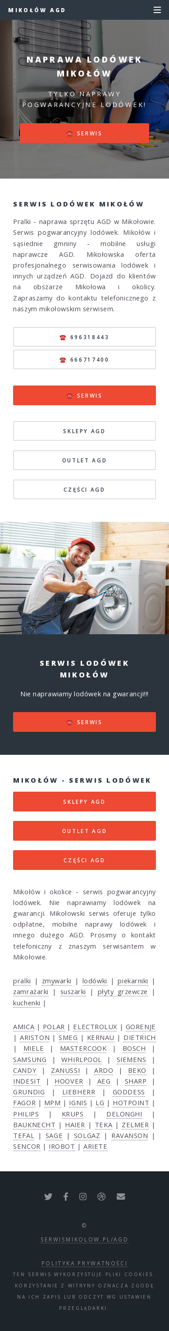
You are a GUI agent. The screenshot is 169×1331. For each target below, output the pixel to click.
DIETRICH (139, 1037)
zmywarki (57, 980)
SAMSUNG (29, 1059)
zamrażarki (31, 991)
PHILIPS (26, 1113)
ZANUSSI (65, 1070)
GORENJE (141, 1026)
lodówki (94, 980)
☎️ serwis (84, 133)
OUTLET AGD (84, 460)
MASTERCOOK (83, 1048)
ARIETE (95, 1146)
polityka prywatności (84, 1263)
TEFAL (23, 1135)
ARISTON (35, 1037)
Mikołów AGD (37, 9)
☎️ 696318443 (84, 337)
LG (100, 1102)
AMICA (23, 1026)
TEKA (103, 1124)
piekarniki (133, 980)
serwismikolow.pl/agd (85, 1239)
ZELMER (135, 1124)
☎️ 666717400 (84, 359)
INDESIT (27, 1080)
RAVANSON (129, 1135)
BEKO (137, 1070)
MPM (52, 1102)
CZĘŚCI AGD (84, 489)
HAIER (75, 1124)
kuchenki (26, 1002)
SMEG (68, 1037)
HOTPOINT (131, 1102)
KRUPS (73, 1113)
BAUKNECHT (34, 1124)
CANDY (25, 1070)
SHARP (136, 1080)
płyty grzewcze (123, 991)
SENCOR (26, 1146)
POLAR (54, 1026)
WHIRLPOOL (81, 1059)
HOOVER (69, 1080)
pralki (22, 980)
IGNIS (78, 1102)
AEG (104, 1080)
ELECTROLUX (95, 1026)
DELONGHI (124, 1113)
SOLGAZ (87, 1135)
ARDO (103, 1070)
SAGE (54, 1135)
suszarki (73, 991)
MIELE (33, 1048)
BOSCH (134, 1048)
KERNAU (100, 1037)
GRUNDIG (29, 1091)
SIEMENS (131, 1059)
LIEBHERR (78, 1091)
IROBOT (62, 1146)
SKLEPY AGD (84, 431)
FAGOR (24, 1102)
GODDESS (129, 1091)
